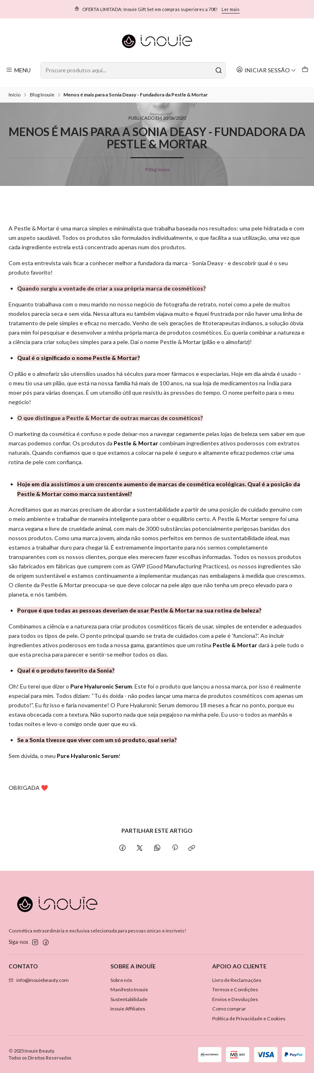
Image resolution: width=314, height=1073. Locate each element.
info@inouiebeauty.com (39, 980)
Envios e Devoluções (235, 999)
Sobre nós (121, 980)
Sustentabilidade (129, 999)
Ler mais (231, 9)
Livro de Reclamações (236, 980)
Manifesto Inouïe (129, 989)
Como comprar (229, 1009)
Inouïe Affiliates (127, 1009)
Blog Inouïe (42, 94)
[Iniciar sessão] (266, 70)
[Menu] (18, 70)
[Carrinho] (305, 70)
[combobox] (133, 70)
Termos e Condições (235, 989)
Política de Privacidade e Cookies (248, 1018)
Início (14, 94)
